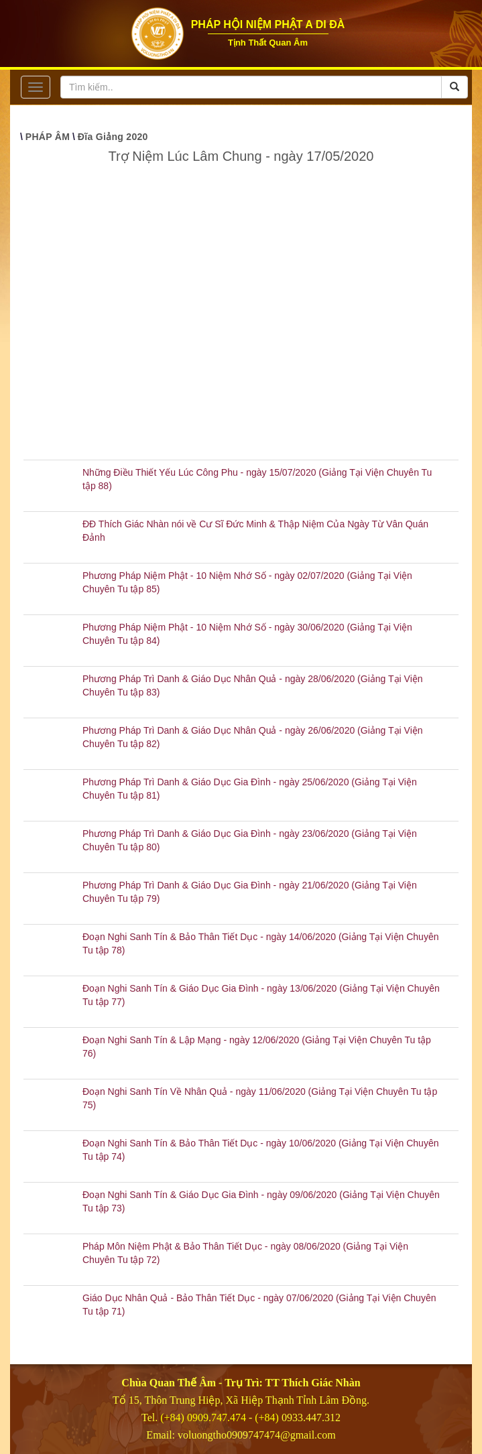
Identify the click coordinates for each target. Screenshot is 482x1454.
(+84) (268, 1417)
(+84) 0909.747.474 (203, 1417)
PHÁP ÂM (47, 136)
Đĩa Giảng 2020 (113, 136)
